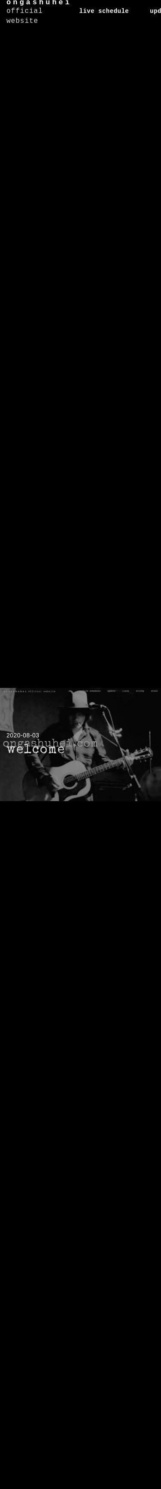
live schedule (104, 11)
